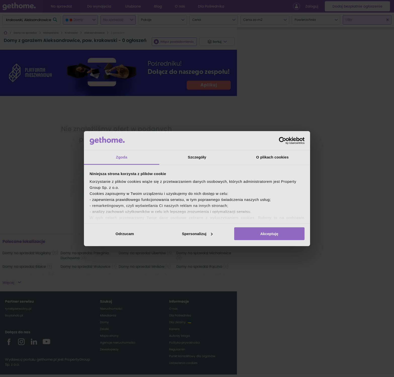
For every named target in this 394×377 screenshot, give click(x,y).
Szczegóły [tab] (197, 157)
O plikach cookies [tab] (272, 157)
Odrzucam (125, 234)
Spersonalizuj (197, 234)
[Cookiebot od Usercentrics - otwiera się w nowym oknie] (283, 140)
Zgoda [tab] (121, 157)
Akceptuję (269, 234)
